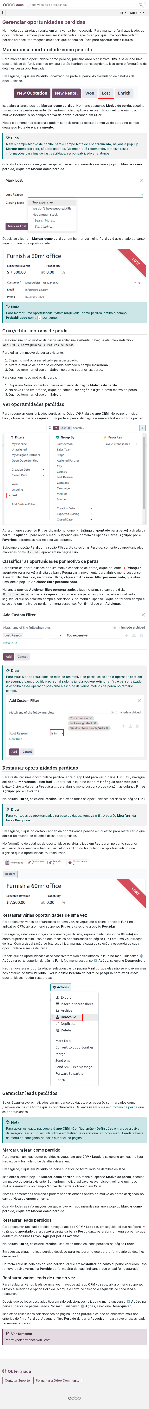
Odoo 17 (136, 12)
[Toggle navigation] (2, 13)
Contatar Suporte (17, 1380)
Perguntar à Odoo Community (57, 1380)
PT (122, 12)
